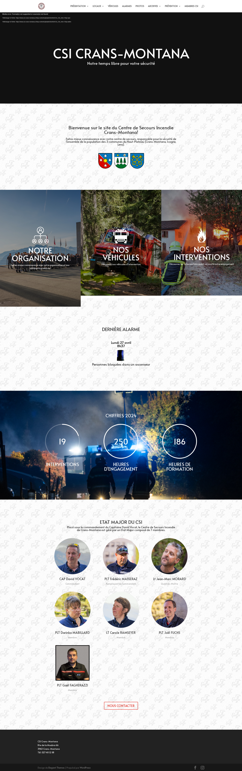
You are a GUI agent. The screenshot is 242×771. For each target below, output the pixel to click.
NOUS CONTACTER (121, 706)
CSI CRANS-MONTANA (121, 53)
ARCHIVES (153, 6)
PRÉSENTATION (78, 6)
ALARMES (127, 6)
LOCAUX (97, 6)
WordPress (85, 767)
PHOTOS (140, 6)
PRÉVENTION (171, 6)
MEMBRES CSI (191, 6)
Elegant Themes (56, 767)
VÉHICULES (113, 6)
